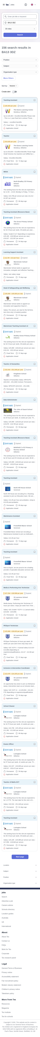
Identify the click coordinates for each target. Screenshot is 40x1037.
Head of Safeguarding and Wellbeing (17, 288)
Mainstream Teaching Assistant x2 (16, 326)
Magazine (5, 1008)
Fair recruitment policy (10, 981)
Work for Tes (6, 949)
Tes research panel (9, 958)
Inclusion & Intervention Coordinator (17, 668)
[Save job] (34, 100)
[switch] (15, 92)
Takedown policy (8, 993)
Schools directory (8, 909)
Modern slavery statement (11, 985)
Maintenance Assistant (12, 516)
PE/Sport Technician (11, 625)
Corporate (5, 953)
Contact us (6, 941)
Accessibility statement (10, 977)
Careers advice (7, 905)
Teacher (6, 136)
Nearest (13, 86)
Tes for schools (7, 1016)
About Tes (5, 937)
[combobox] (20, 16)
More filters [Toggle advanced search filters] (8, 78)
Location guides (7, 914)
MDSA (6, 172)
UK (3, 922)
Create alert (6, 92)
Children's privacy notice (11, 989)
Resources (6, 1004)
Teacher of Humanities (12, 364)
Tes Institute (6, 1012)
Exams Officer (9, 744)
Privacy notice (7, 972)
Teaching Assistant (10, 100)
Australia (5, 918)
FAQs (4, 945)
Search (20, 35)
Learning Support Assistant (13, 252)
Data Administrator (10, 400)
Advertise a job (7, 901)
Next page (20, 857)
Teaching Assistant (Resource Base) (17, 212)
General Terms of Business (12, 968)
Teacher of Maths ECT (11, 782)
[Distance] (20, 29)
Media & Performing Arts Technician (16, 587)
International (6, 926)
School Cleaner (9, 706)
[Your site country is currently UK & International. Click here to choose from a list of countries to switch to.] (33, 5)
